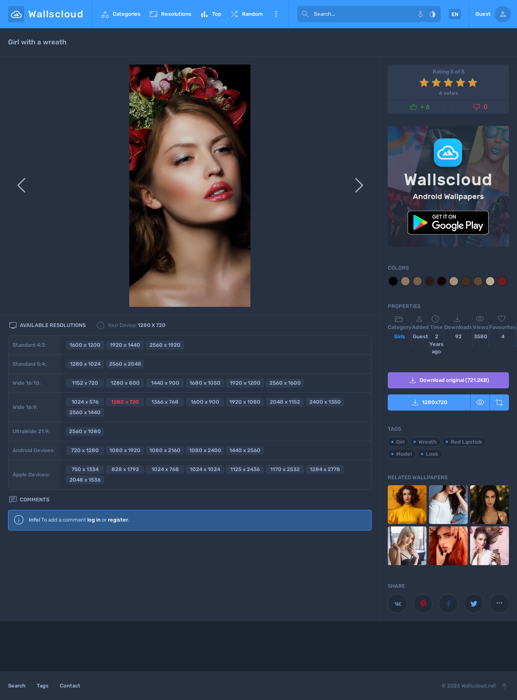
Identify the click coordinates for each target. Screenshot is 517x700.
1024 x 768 (165, 469)
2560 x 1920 (165, 345)
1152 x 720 (85, 383)
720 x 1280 (85, 450)
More (276, 14)
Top (210, 14)
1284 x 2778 (325, 469)
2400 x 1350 (325, 402)
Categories (120, 14)
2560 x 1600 (285, 383)
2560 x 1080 (85, 431)
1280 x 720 (125, 402)
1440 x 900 (165, 383)
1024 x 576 (85, 402)
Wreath (427, 442)
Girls (399, 336)
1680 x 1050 (205, 383)
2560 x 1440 (85, 412)
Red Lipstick (466, 442)
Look (432, 454)
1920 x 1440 (125, 345)
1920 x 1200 (245, 383)
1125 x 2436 (245, 469)
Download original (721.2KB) (448, 380)
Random (246, 14)
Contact (70, 686)
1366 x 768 (165, 402)
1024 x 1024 (205, 469)
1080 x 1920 (125, 450)
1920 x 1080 (245, 402)
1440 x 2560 (245, 450)
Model (404, 454)
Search (16, 686)
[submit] (305, 14)
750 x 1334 (85, 469)
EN (455, 14)
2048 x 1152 (285, 402)
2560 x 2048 (125, 364)
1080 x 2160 (165, 450)
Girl (400, 442)
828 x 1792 (125, 469)
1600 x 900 (205, 402)
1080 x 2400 (205, 450)
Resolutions (170, 14)
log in (94, 520)
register (118, 520)
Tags (42, 686)
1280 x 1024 (85, 364)
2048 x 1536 (85, 480)
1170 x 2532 (285, 469)
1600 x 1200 (85, 345)
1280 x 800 (125, 383)
